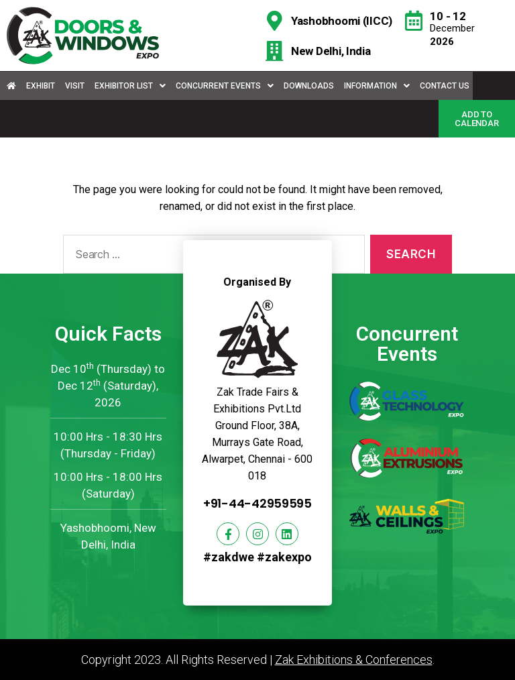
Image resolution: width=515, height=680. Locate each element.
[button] (477, 118)
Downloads (309, 86)
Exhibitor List (130, 86)
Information (377, 86)
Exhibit (40, 86)
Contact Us (444, 86)
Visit (74, 86)
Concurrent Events (225, 86)
